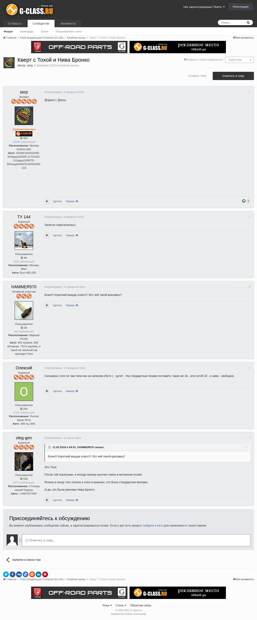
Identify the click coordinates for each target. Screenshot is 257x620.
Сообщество (41, 23)
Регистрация (241, 6)
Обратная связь (140, 605)
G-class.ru (14, 23)
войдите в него (153, 525)
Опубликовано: (64, 92)
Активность (68, 23)
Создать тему (197, 75)
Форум (8, 31)
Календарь (27, 31)
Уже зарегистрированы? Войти (204, 6)
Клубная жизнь (69, 65)
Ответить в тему (233, 76)
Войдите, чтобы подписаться (205, 59)
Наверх (72, 201)
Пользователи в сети (69, 31)
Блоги (44, 31)
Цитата (57, 201)
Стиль (121, 605)
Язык (107, 605)
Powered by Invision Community (128, 614)
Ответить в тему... (40, 540)
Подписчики (235, 59)
